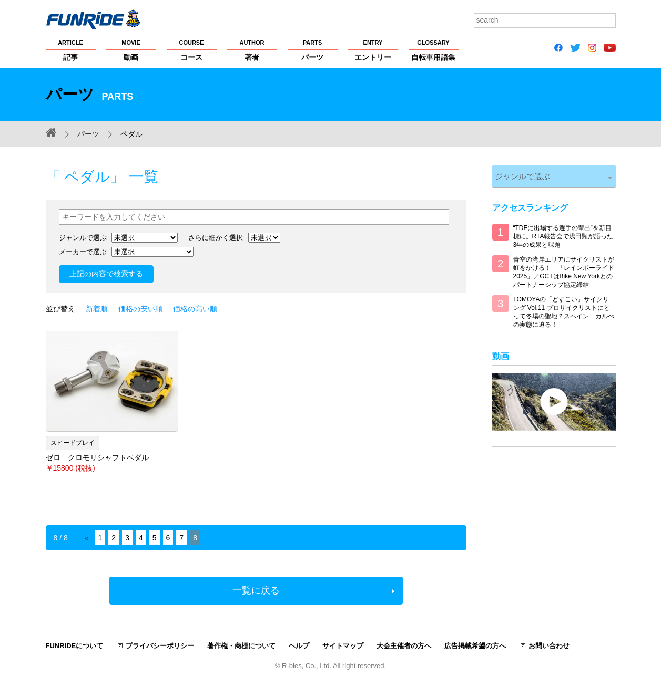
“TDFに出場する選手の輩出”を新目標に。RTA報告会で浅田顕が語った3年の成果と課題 (563, 235)
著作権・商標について (241, 646)
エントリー (373, 49)
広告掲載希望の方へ (475, 646)
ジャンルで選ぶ (519, 175)
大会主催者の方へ (404, 646)
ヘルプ (299, 646)
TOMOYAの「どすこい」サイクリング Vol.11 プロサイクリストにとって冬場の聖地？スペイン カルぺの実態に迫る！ (563, 310)
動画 (131, 49)
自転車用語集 (434, 49)
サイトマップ (342, 646)
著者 (252, 49)
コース (192, 49)
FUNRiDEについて (75, 646)
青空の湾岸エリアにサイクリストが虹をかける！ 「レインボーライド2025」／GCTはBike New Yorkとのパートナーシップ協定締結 (563, 270)
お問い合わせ (549, 646)
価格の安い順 (140, 309)
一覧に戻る (256, 590)
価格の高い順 (195, 309)
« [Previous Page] (87, 538)
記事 (71, 49)
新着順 (97, 309)
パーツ (313, 49)
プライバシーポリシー (160, 646)
